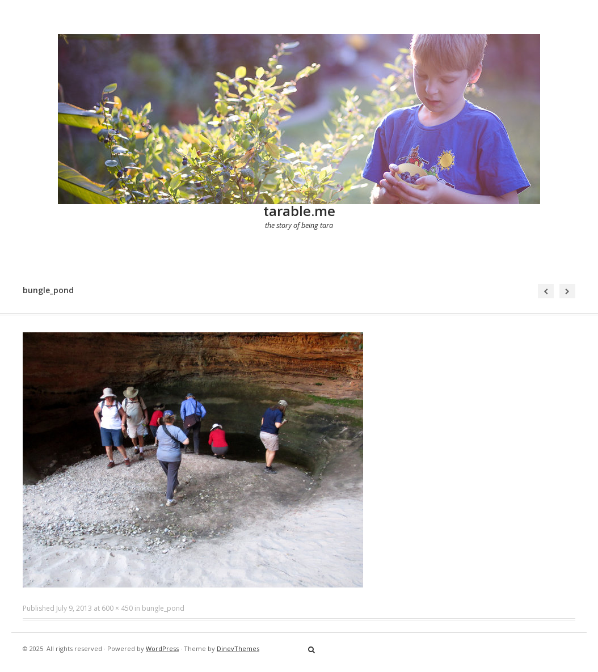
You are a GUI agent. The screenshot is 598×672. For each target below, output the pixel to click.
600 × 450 (117, 608)
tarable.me (299, 210)
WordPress (162, 648)
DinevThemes (238, 648)
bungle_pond (163, 608)
